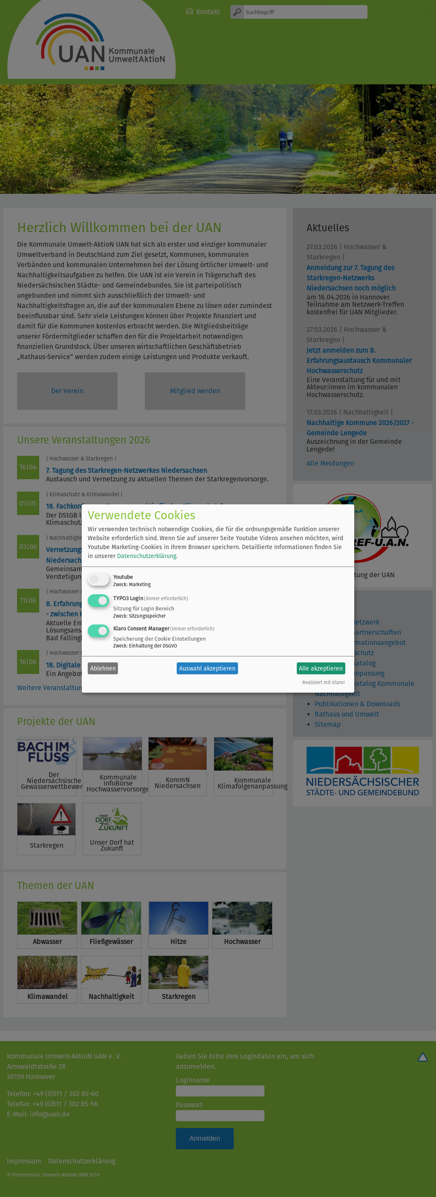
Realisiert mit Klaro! (323, 682)
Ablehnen (103, 668)
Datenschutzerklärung (146, 556)
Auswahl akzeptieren (207, 668)
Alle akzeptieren (321, 668)
